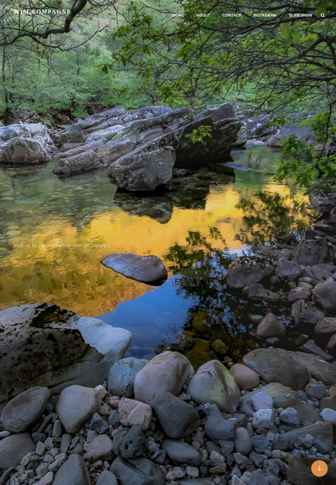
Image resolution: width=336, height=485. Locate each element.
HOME (178, 15)
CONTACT (231, 15)
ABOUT (203, 15)
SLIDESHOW (300, 15)
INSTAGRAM (264, 15)
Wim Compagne (42, 12)
